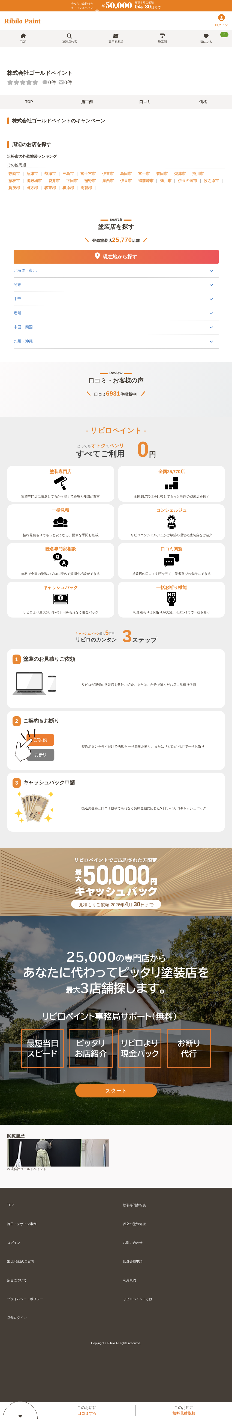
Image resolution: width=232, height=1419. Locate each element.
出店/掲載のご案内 (20, 1261)
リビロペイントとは (137, 1299)
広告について (17, 1280)
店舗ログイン (17, 1318)
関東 (17, 284)
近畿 (17, 312)
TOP (23, 38)
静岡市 (14, 173)
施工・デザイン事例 (22, 1224)
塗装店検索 (69, 38)
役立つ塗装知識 (134, 1224)
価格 (203, 102)
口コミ (145, 102)
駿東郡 (50, 188)
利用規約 (129, 1280)
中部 (17, 298)
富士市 (144, 173)
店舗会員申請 (133, 1261)
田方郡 (32, 188)
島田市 (126, 173)
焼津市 (180, 173)
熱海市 (50, 173)
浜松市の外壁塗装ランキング (32, 156)
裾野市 (90, 180)
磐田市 (162, 173)
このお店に (87, 1410)
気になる (214, 37)
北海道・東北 (24, 270)
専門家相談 (116, 38)
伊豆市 (126, 180)
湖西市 (108, 180)
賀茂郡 (14, 188)
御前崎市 (145, 180)
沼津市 (32, 173)
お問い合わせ (133, 1243)
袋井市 (54, 180)
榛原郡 (68, 188)
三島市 (68, 173)
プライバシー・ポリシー (25, 1299)
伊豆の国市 (187, 180)
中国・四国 (22, 327)
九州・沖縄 (22, 341)
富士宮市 (88, 173)
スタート (116, 1091)
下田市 (72, 180)
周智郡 (86, 188)
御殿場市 (34, 180)
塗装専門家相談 (134, 1205)
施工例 (162, 38)
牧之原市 (211, 180)
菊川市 (165, 180)
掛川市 (198, 173)
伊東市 (108, 173)
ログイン (13, 1243)
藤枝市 (14, 180)
